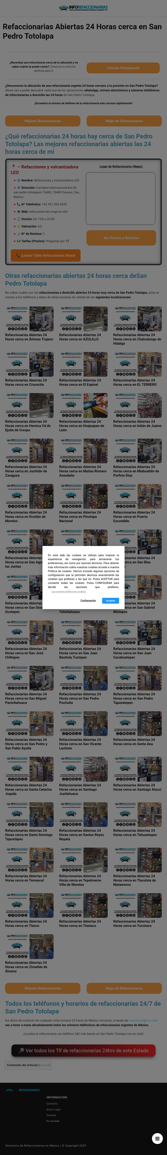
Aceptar (110, 600)
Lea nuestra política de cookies (69, 591)
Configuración (88, 600)
